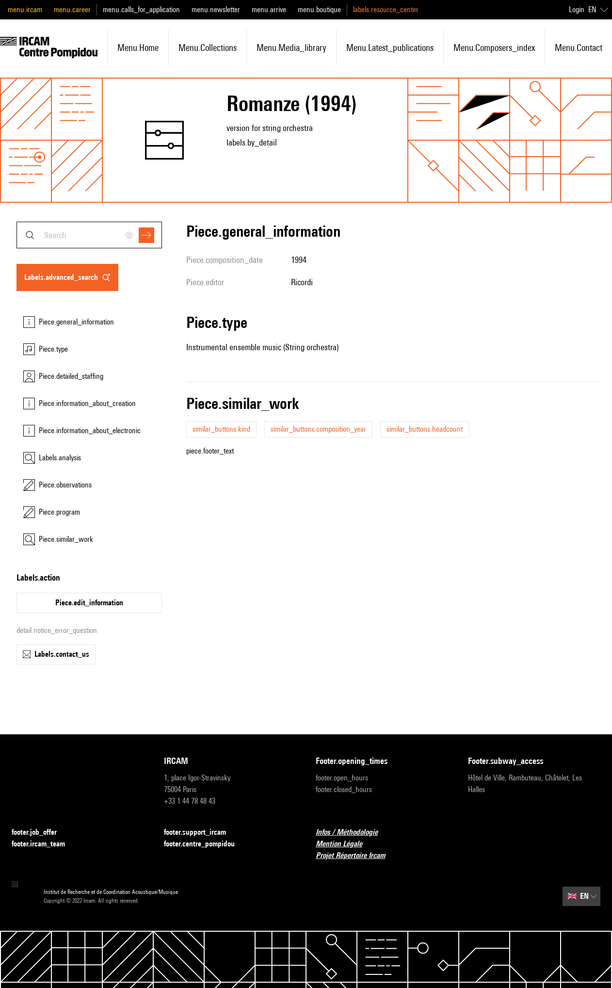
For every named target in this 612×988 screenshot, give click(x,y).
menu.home (138, 47)
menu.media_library (291, 47)
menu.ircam (25, 9)
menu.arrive (269, 9)
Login (576, 9)
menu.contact (578, 47)
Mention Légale (345, 844)
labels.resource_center (386, 9)
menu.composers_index (494, 47)
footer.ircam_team (44, 844)
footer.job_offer (40, 832)
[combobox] (89, 235)
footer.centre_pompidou (205, 844)
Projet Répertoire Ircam (356, 856)
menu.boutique (319, 9)
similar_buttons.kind (221, 429)
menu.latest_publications (390, 47)
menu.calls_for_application (141, 9)
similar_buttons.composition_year (318, 429)
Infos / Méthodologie (352, 832)
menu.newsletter (216, 9)
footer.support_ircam (201, 832)
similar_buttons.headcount (425, 429)
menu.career (72, 9)
